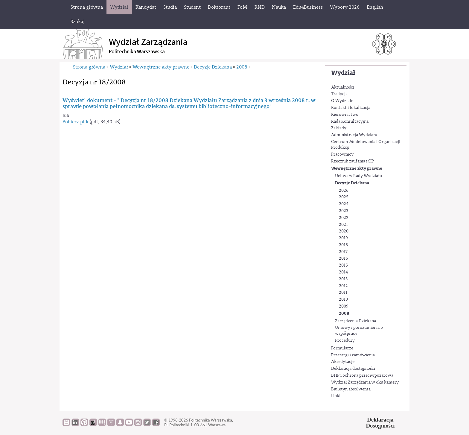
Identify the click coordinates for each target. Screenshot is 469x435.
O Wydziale (342, 101)
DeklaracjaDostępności (380, 422)
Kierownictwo (344, 114)
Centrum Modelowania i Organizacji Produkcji (365, 144)
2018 (343, 245)
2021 (343, 224)
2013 (343, 279)
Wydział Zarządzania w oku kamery (365, 382)
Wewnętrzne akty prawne (356, 168)
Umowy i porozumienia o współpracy (359, 330)
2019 (343, 238)
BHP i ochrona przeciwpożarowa (362, 375)
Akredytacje (342, 361)
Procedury (345, 340)
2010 (343, 299)
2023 (343, 211)
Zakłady (338, 128)
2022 (343, 217)
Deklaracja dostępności (353, 368)
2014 (343, 272)
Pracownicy (342, 154)
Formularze (342, 348)
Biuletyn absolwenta (351, 389)
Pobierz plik (76, 122)
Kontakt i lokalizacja (350, 107)
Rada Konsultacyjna (349, 121)
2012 (343, 286)
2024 (343, 204)
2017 (343, 252)
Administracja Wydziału (354, 135)
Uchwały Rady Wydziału (358, 176)
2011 (343, 292)
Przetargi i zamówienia (353, 355)
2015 (343, 265)
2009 (343, 306)
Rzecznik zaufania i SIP (352, 161)
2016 (343, 258)
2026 (343, 190)
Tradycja (339, 94)
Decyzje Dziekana (352, 183)
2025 (343, 197)
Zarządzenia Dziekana (355, 321)
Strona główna (89, 67)
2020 (343, 231)
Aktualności (342, 87)
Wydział (343, 73)
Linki (335, 396)
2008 (344, 313)
